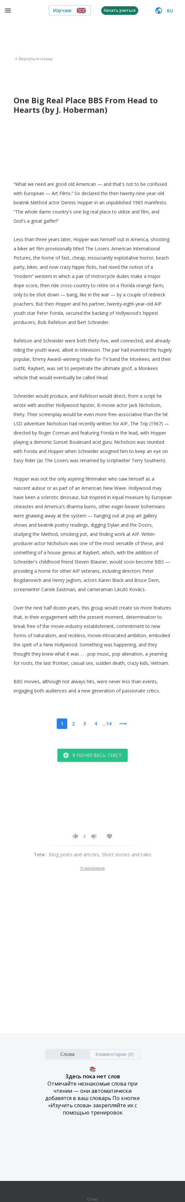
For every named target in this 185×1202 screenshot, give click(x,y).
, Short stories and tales (125, 854)
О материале (92, 868)
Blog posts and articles (74, 854)
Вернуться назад (33, 59)
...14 (106, 723)
